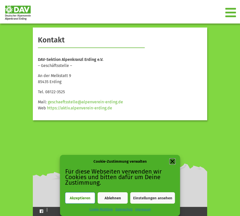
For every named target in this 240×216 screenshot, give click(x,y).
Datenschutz (124, 209)
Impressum (143, 209)
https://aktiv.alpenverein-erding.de (79, 108)
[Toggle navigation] (231, 13)
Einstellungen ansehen (152, 198)
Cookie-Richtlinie (101, 209)
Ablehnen (113, 198)
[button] (172, 161)
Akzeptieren (80, 198)
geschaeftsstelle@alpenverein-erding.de (85, 102)
